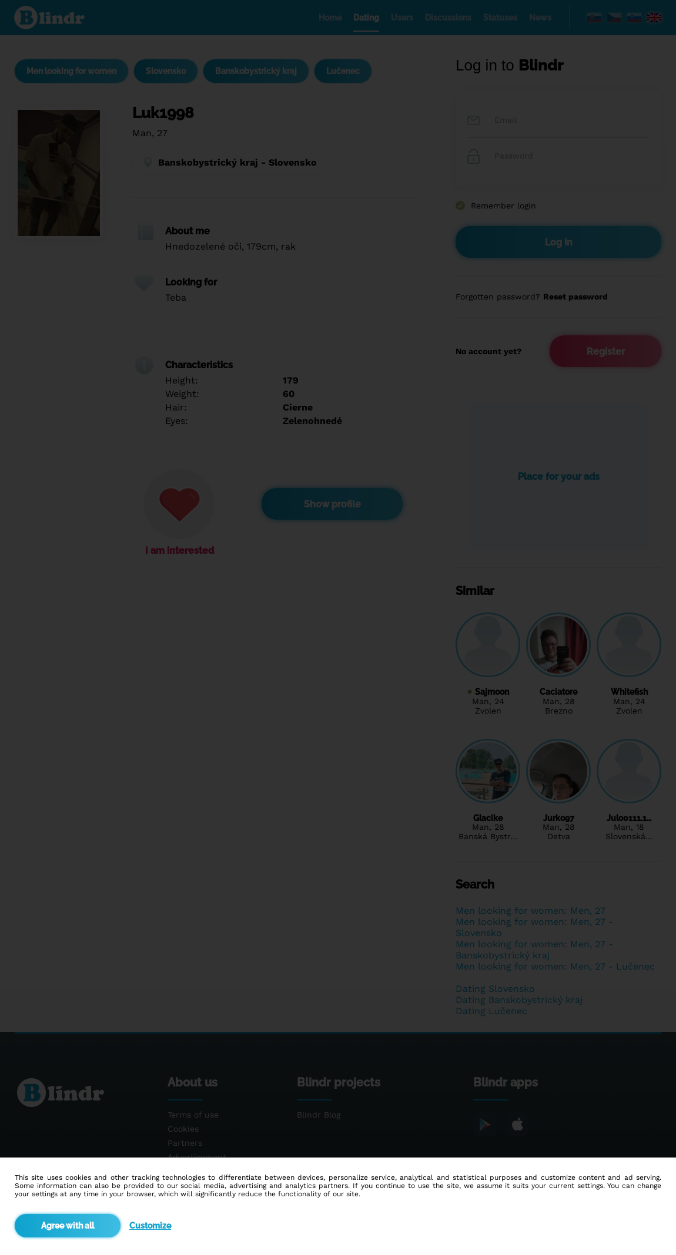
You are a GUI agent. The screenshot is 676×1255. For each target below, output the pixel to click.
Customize (150, 1225)
